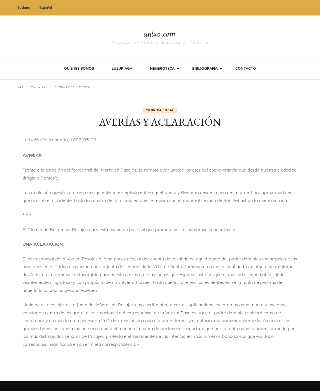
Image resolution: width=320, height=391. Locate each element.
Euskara (24, 7)
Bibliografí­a (205, 68)
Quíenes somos (79, 68)
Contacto (245, 68)
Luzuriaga (122, 68)
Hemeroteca (162, 68)
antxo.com (160, 33)
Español (46, 7)
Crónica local (160, 110)
